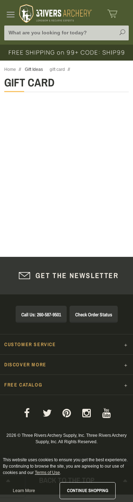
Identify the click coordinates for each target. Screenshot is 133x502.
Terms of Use (47, 472)
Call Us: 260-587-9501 (41, 314)
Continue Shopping (87, 490)
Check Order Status (93, 314)
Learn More (24, 490)
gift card (57, 69)
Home (10, 69)
